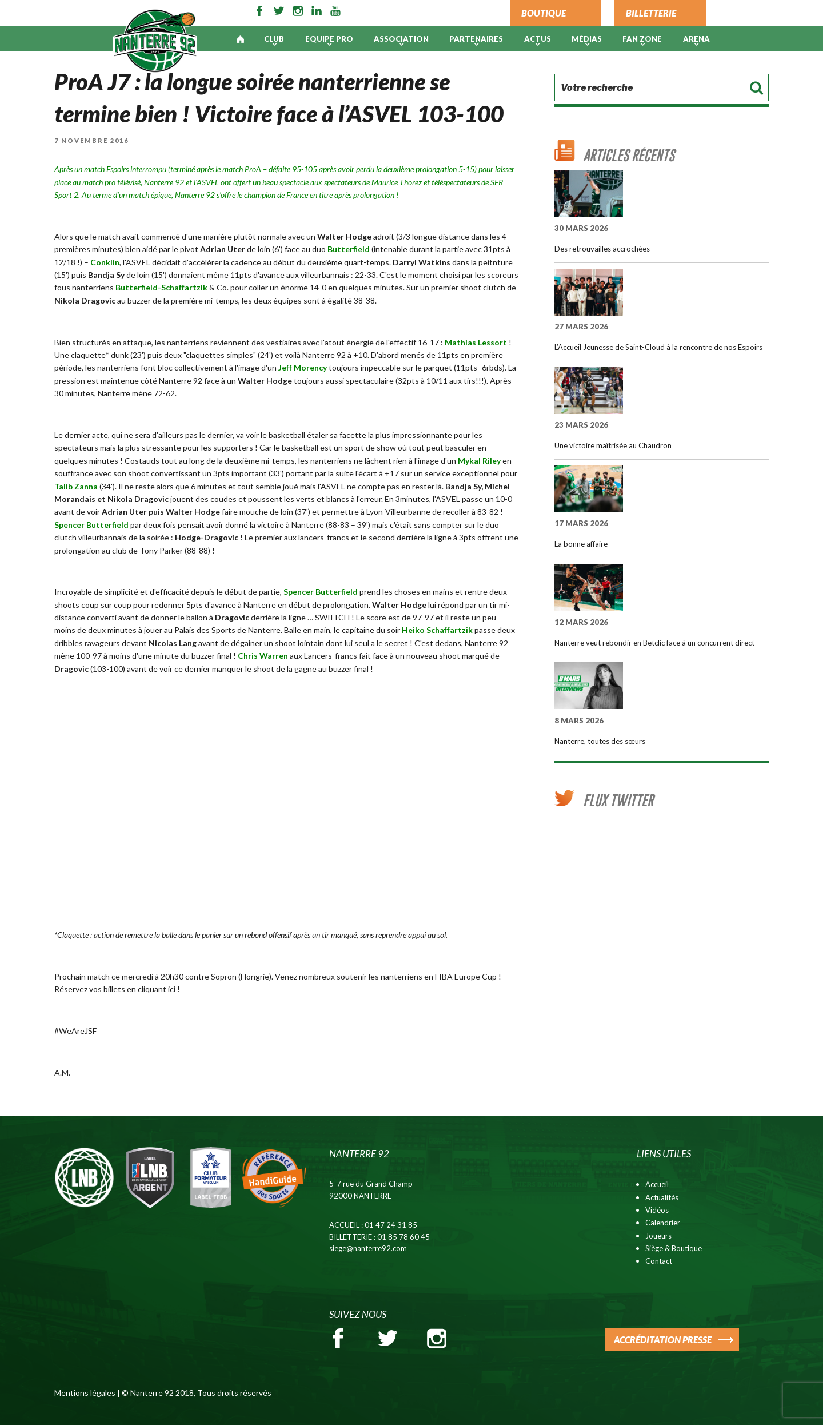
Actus (537, 38)
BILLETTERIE (651, 12)
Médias (587, 38)
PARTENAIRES (476, 38)
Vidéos (657, 1210)
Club (274, 38)
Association (401, 38)
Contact (658, 1260)
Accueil (657, 1184)
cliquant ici (157, 989)
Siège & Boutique (673, 1248)
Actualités (661, 1197)
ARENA (696, 38)
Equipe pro (329, 38)
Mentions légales (84, 1393)
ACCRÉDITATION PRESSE (663, 1339)
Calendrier (662, 1222)
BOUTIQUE (543, 12)
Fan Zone (642, 38)
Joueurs (658, 1235)
